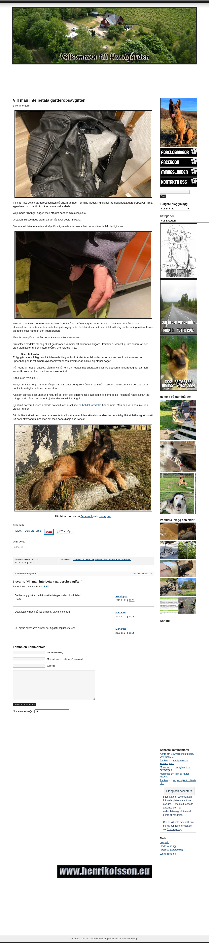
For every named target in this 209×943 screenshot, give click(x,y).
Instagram (105, 516)
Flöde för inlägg (168, 846)
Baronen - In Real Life (83, 559)
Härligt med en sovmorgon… (174, 762)
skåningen (121, 596)
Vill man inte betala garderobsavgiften (49, 100)
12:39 (132, 600)
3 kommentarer (21, 105)
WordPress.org (168, 853)
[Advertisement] (91, 75)
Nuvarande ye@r (41, 717)
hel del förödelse (91, 405)
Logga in (164, 842)
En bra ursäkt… (142, 573)
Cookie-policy (174, 829)
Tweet (18, 530)
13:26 (132, 616)
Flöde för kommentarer (172, 850)
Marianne (120, 612)
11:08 (132, 633)
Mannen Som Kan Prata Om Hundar (113, 559)
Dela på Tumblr (33, 530)
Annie (163, 754)
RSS (46, 586)
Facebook (86, 516)
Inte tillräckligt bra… (27, 573)
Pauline (164, 760)
